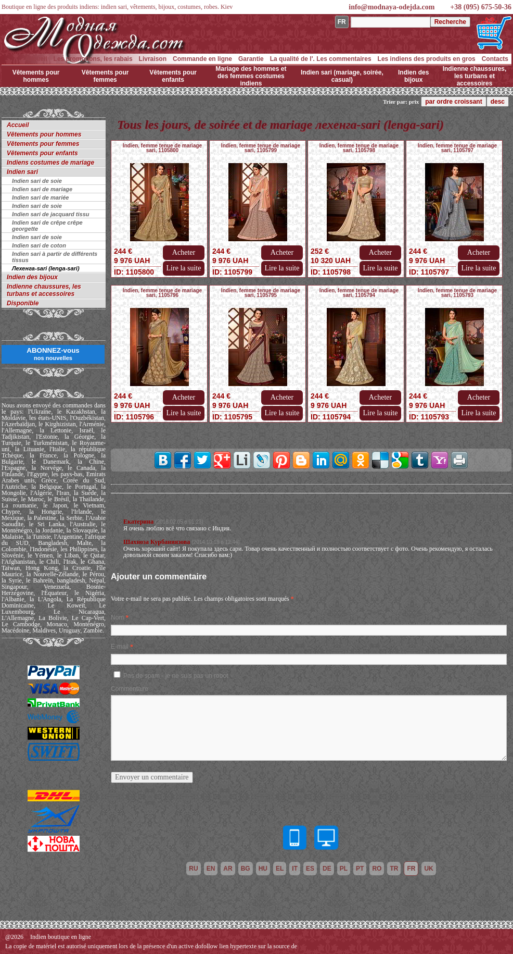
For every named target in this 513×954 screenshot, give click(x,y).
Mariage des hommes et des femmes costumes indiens (250, 76)
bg (245, 868)
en (211, 868)
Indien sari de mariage (42, 189)
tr (394, 868)
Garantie (251, 59)
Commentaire (129, 688)
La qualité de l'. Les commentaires (320, 59)
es (310, 868)
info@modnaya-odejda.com (391, 7)
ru (193, 868)
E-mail (120, 646)
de (327, 868)
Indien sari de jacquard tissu (50, 214)
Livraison (152, 59)
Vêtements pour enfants (173, 76)
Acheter (183, 252)
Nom (117, 617)
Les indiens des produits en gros (427, 59)
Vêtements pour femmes (105, 76)
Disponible (23, 303)
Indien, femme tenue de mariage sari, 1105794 (359, 293)
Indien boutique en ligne (60, 936)
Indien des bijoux (413, 76)
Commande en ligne (202, 59)
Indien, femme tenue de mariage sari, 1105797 (457, 148)
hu (263, 868)
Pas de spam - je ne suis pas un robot (175, 675)
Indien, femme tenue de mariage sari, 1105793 (457, 293)
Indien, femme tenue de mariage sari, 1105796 (162, 293)
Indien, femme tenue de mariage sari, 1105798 (359, 148)
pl (344, 868)
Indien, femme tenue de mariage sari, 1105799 (260, 148)
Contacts (495, 59)
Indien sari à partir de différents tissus (54, 257)
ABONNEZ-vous (53, 353)
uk (428, 868)
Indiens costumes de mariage (50, 162)
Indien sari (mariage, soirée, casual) (342, 76)
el (280, 868)
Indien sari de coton (39, 245)
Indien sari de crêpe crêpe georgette (47, 225)
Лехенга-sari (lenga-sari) (46, 268)
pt (360, 868)
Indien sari (22, 172)
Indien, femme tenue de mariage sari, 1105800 (162, 148)
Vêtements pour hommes (36, 76)
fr (411, 868)
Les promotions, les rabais (93, 59)
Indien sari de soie (37, 181)
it (295, 868)
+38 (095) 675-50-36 (480, 7)
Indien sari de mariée (40, 197)
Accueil (36, 59)
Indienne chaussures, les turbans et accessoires (475, 76)
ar (227, 868)
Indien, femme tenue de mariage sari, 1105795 (260, 293)
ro (376, 868)
